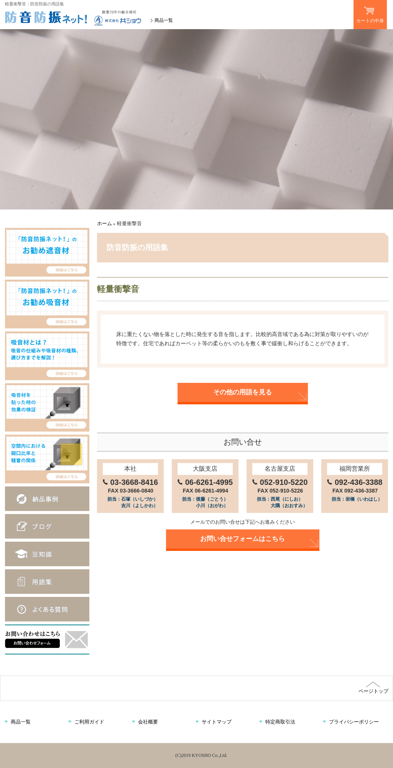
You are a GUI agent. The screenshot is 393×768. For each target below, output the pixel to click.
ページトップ (373, 688)
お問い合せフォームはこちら (242, 538)
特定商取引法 (280, 722)
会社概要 (148, 722)
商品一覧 (164, 20)
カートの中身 (370, 11)
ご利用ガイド (89, 722)
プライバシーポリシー (354, 722)
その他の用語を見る (242, 392)
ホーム (104, 223)
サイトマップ (217, 722)
